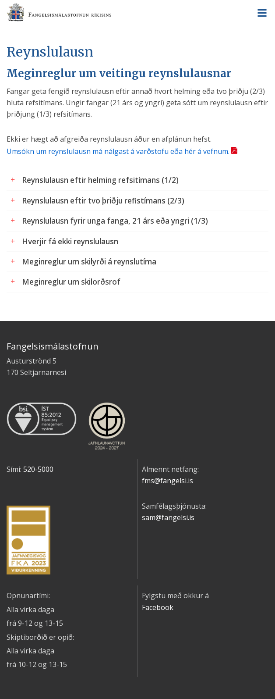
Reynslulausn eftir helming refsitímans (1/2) (100, 180)
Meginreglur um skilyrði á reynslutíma (89, 262)
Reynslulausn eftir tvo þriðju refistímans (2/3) (103, 201)
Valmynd (262, 13)
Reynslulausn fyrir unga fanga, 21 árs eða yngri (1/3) (115, 221)
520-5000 (38, 469)
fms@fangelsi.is (167, 480)
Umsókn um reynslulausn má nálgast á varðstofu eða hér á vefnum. (118, 151)
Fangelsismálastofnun (137, 14)
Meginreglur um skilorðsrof (71, 282)
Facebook (157, 607)
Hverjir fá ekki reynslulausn (70, 241)
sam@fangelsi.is (168, 517)
